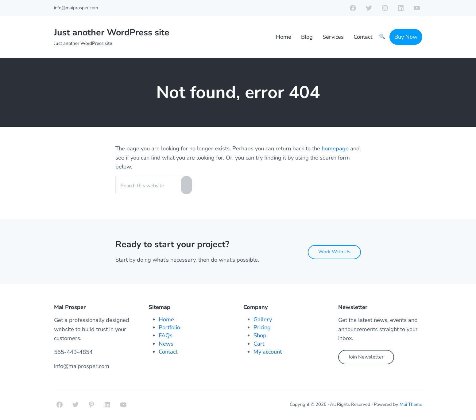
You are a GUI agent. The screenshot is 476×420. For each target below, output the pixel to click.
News (166, 343)
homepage (335, 148)
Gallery (262, 319)
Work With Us (334, 251)
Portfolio (169, 327)
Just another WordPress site (111, 32)
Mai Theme (411, 404)
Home (166, 319)
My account (267, 351)
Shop (259, 335)
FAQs (165, 335)
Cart (258, 343)
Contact (168, 351)
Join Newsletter (366, 357)
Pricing (262, 327)
